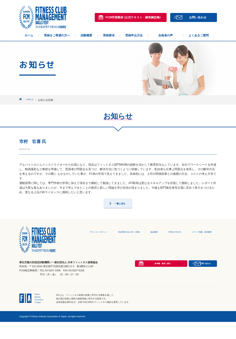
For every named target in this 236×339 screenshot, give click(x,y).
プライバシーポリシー (85, 239)
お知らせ (31, 99)
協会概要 (148, 239)
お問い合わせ (197, 17)
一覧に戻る (120, 210)
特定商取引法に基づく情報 (120, 239)
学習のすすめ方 (169, 239)
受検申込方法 (134, 35)
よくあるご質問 (199, 35)
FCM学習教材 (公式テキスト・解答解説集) (133, 17)
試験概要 (86, 35)
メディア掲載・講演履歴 (199, 239)
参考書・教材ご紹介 (133, 291)
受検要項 (108, 35)
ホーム (29, 35)
